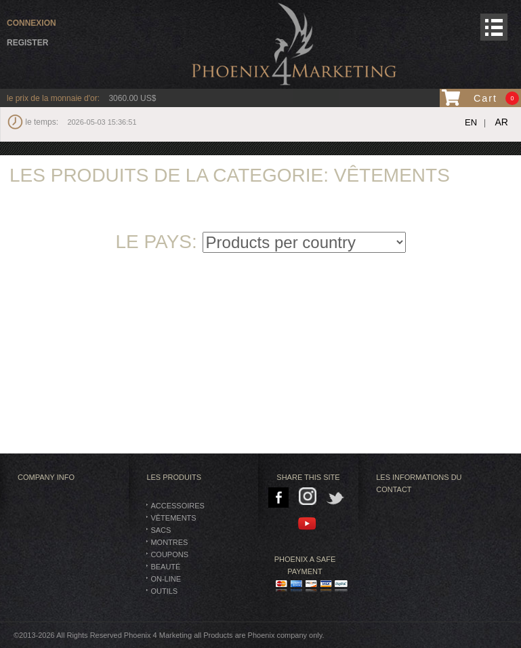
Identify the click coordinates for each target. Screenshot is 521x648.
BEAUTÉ (165, 567)
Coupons (169, 554)
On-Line (165, 579)
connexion (31, 23)
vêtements (173, 518)
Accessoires (177, 506)
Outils (164, 591)
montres (169, 542)
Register (27, 42)
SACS (160, 530)
